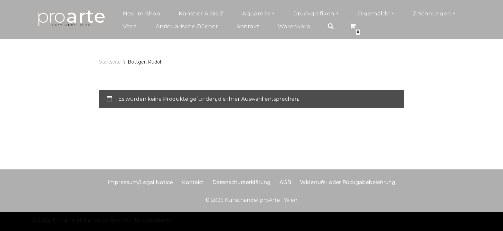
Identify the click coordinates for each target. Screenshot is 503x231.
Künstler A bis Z (201, 13)
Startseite (110, 62)
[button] (273, 13)
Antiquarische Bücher (187, 26)
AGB (285, 182)
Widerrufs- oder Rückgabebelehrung (347, 182)
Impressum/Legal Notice (140, 182)
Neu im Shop (141, 13)
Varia (130, 26)
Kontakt (247, 26)
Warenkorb (294, 26)
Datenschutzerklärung (241, 182)
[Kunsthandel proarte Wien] (72, 19)
